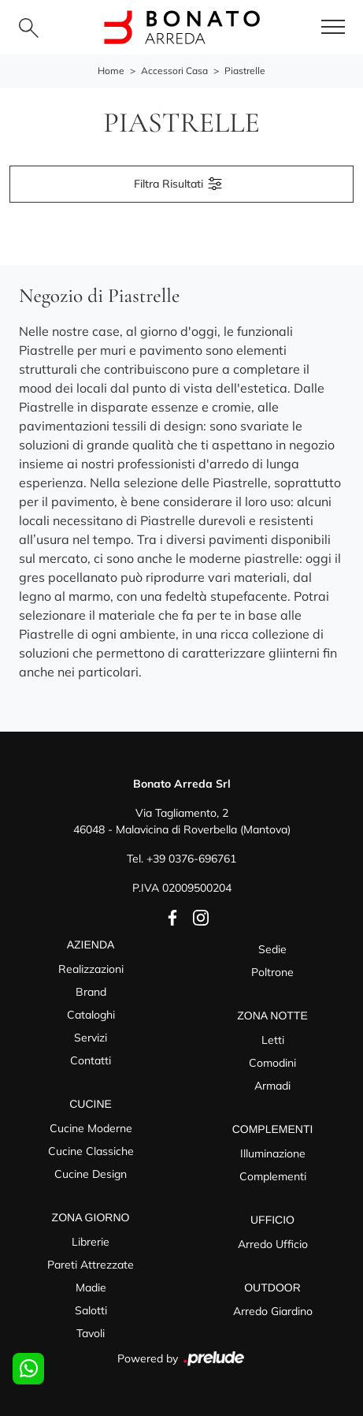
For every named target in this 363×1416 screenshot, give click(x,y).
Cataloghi (91, 1015)
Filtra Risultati (179, 183)
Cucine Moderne (91, 1128)
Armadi (272, 1086)
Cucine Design (90, 1174)
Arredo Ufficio (273, 1244)
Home (111, 70)
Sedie (272, 949)
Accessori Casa (174, 70)
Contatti (90, 1060)
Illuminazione (273, 1153)
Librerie (90, 1242)
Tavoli (90, 1333)
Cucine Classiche (91, 1151)
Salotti (91, 1310)
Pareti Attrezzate (90, 1265)
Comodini (272, 1063)
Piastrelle (244, 70)
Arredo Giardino (273, 1311)
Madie (91, 1287)
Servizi (90, 1037)
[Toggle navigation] (333, 27)
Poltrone (272, 972)
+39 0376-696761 (191, 858)
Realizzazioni (91, 969)
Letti (272, 1040)
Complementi (272, 1176)
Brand (91, 992)
